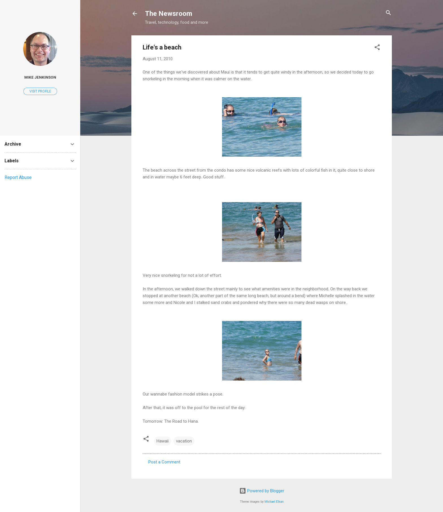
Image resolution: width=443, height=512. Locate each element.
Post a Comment (164, 462)
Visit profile (40, 91)
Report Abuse (18, 177)
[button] (377, 47)
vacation (184, 441)
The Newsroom (168, 14)
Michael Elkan (274, 502)
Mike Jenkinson (40, 77)
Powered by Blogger (261, 490)
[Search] (388, 13)
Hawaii (163, 441)
